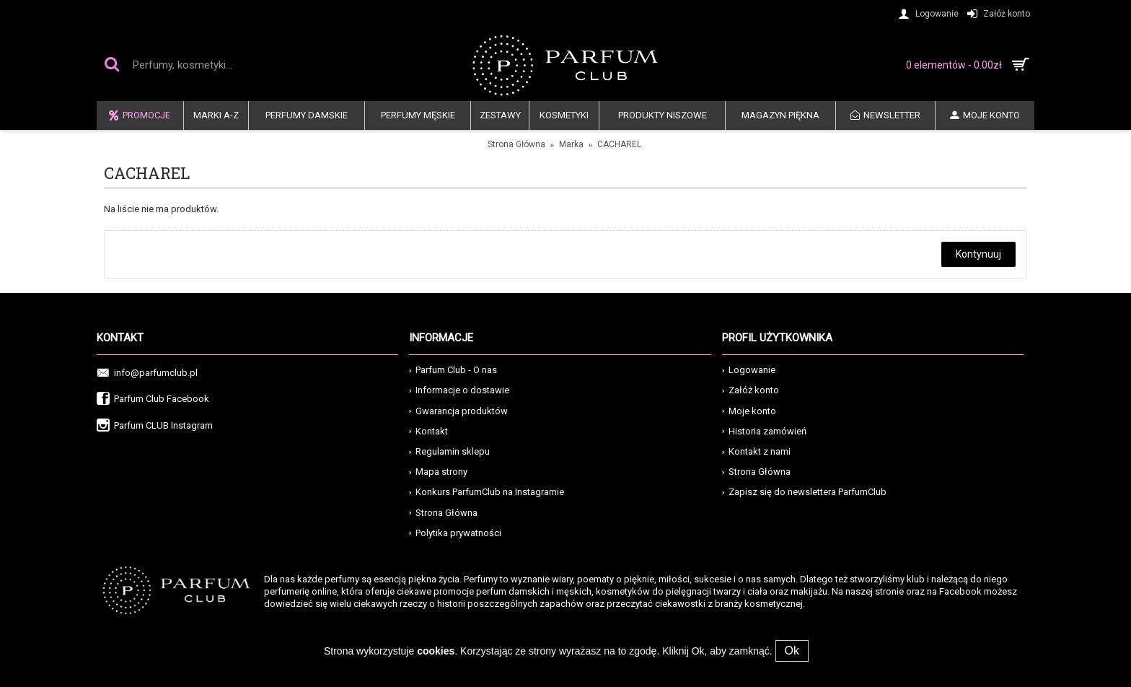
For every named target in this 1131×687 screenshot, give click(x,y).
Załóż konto (750, 390)
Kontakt (428, 431)
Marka (571, 144)
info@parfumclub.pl (147, 373)
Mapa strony (438, 471)
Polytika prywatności (455, 533)
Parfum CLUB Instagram (155, 426)
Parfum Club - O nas (453, 369)
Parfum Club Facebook (153, 399)
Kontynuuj (978, 254)
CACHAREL (619, 144)
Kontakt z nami (756, 451)
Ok (792, 650)
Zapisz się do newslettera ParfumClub (804, 491)
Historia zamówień (764, 431)
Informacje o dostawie (459, 390)
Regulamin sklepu (449, 451)
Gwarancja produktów (458, 411)
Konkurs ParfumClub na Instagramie (486, 491)
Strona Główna (516, 144)
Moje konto (749, 411)
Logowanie (748, 369)
